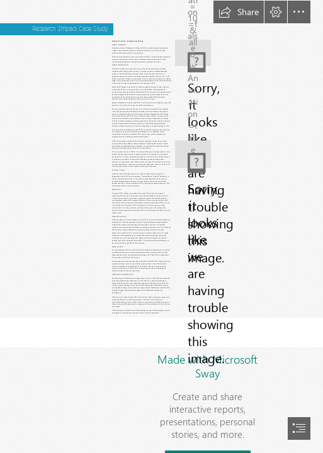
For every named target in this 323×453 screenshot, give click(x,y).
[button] (238, 12)
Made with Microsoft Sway (207, 366)
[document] (161, 226)
